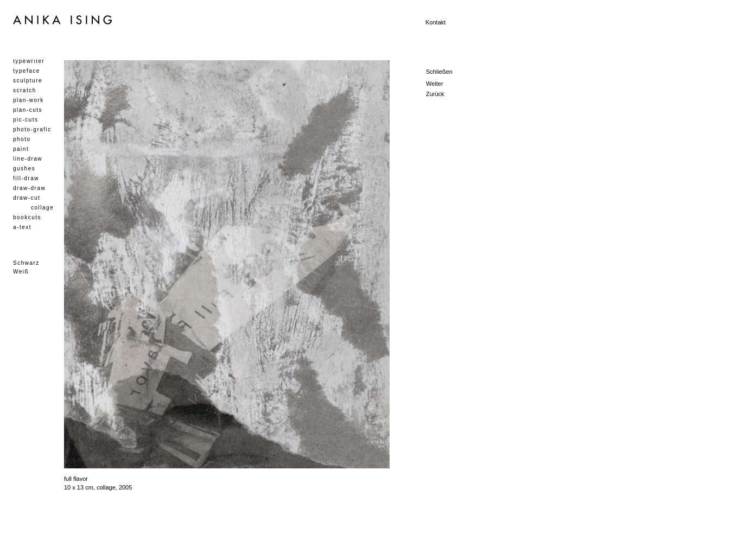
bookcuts (27, 217)
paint (21, 149)
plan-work (28, 100)
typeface (26, 71)
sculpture (27, 81)
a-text (22, 227)
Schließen (439, 71)
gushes (24, 168)
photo (22, 139)
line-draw (27, 159)
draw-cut (26, 198)
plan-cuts (27, 110)
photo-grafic (32, 129)
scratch (24, 90)
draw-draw (29, 188)
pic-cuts (25, 120)
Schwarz (26, 263)
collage (42, 208)
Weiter (434, 83)
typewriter (28, 61)
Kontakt (435, 22)
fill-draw (26, 178)
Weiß (21, 272)
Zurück (435, 94)
